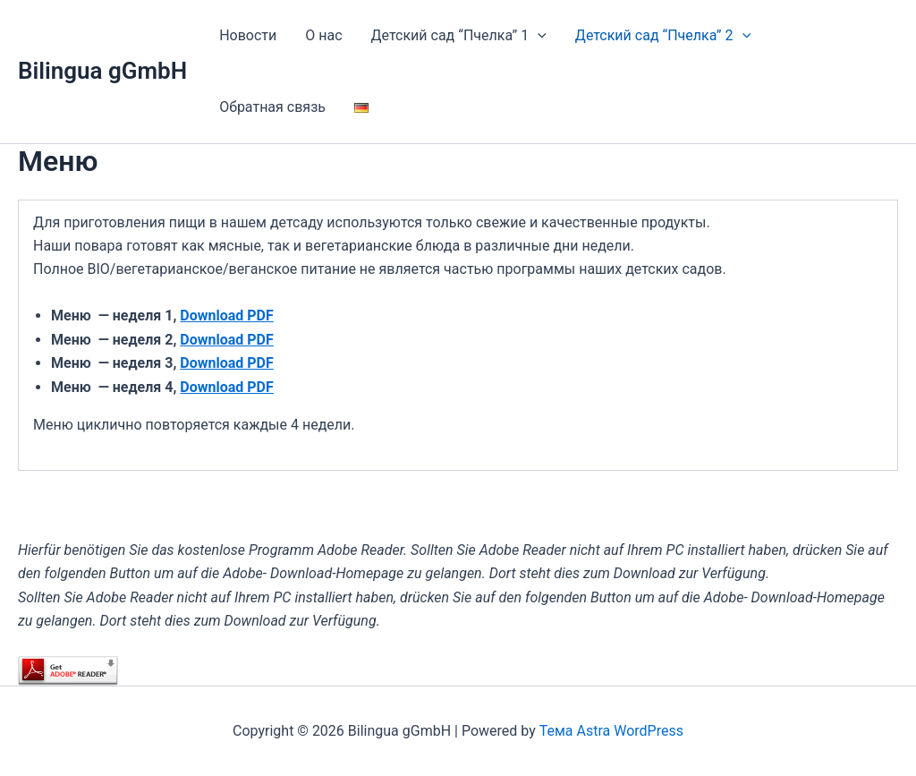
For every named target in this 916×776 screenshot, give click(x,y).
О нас (323, 35)
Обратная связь (272, 106)
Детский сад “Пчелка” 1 (459, 36)
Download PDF (226, 315)
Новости (247, 35)
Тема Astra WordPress (611, 730)
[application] (538, 36)
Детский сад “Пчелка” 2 (663, 36)
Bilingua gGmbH (102, 70)
